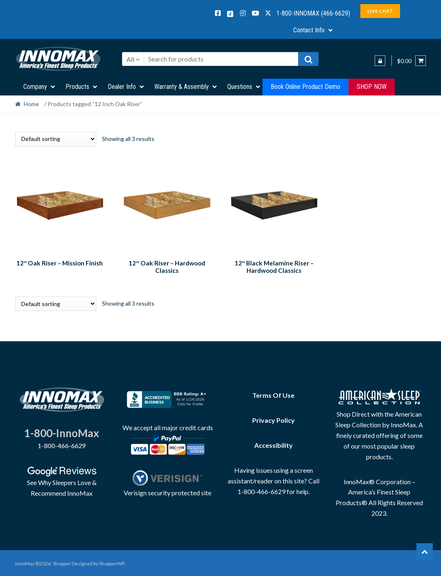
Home (31, 103)
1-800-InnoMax (61, 431)
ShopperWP (111, 562)
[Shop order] (55, 139)
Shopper (62, 562)
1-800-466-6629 (62, 444)
